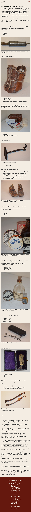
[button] (29, 1)
